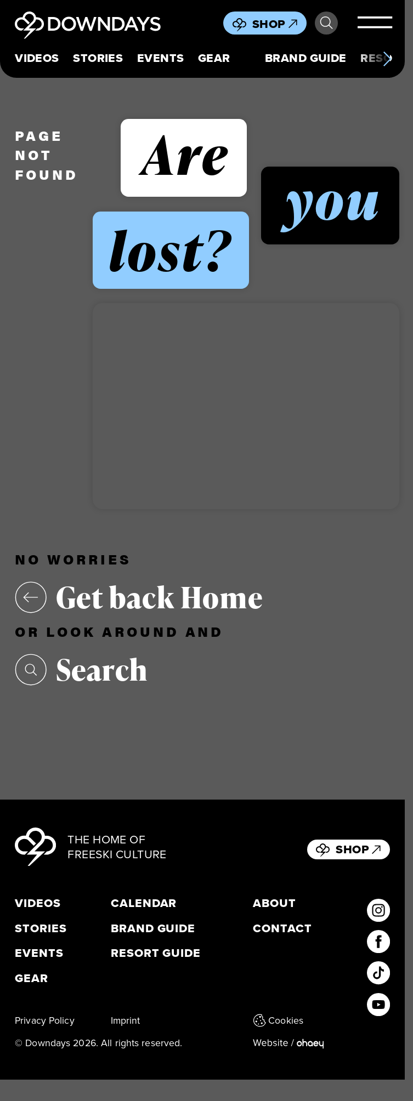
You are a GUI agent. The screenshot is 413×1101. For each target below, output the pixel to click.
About (274, 903)
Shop (274, 23)
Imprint (125, 1020)
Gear (214, 58)
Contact (282, 928)
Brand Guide (306, 58)
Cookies (278, 1020)
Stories (98, 58)
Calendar (144, 903)
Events (160, 58)
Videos (37, 58)
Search (326, 23)
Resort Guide (156, 953)
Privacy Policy (45, 1020)
